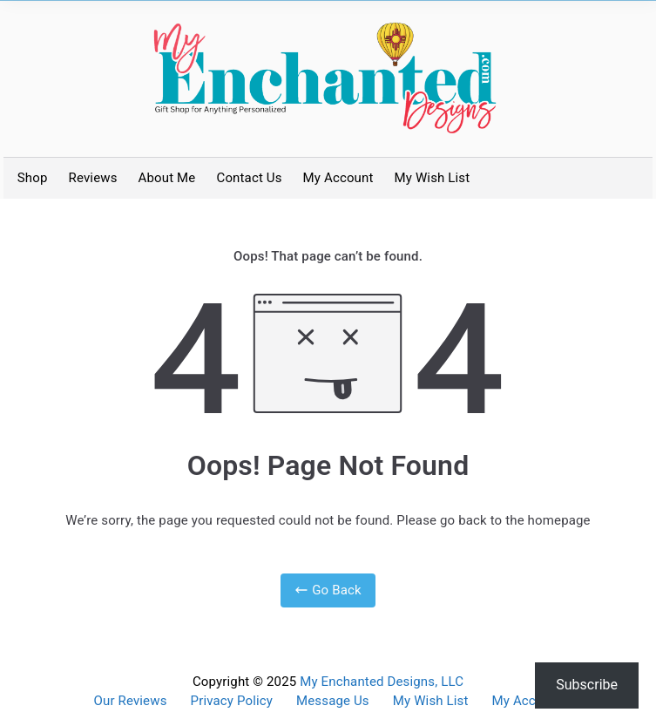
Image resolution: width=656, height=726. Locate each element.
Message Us (332, 701)
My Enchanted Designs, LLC (381, 681)
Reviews (93, 178)
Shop (32, 178)
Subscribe (587, 684)
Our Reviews (130, 701)
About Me (167, 178)
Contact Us (248, 178)
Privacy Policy (232, 701)
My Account (338, 178)
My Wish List (432, 178)
